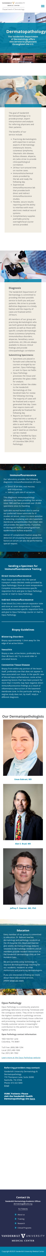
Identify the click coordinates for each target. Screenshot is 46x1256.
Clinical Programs (24, 1228)
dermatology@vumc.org (23, 1204)
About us (21, 1214)
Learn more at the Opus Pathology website (21, 1057)
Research (21, 1223)
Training (21, 1219)
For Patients (23, 1209)
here (32, 1098)
